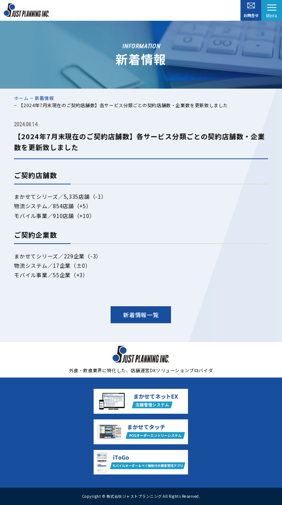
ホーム (21, 98)
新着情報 (44, 98)
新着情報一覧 (141, 315)
